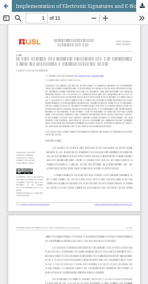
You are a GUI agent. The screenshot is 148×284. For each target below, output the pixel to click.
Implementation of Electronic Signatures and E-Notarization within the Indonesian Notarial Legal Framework (82, 5)
